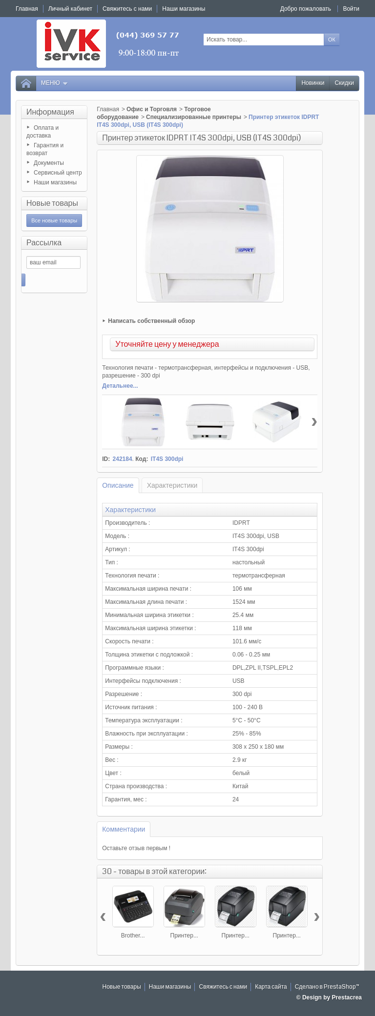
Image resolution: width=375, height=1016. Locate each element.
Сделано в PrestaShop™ (327, 987)
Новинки (312, 83)
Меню (54, 83)
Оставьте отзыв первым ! (136, 848)
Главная (108, 109)
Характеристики (172, 485)
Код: (141, 459)
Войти (351, 8)
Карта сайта (271, 987)
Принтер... (184, 935)
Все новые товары (54, 220)
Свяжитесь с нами (223, 987)
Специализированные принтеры (193, 117)
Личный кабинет (70, 8)
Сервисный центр (58, 172)
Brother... (133, 935)
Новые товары (52, 203)
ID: (106, 459)
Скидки (344, 83)
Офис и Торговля (151, 109)
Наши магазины (55, 182)
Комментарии (123, 829)
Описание (117, 485)
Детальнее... (120, 385)
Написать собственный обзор (151, 321)
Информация (50, 112)
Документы (49, 162)
